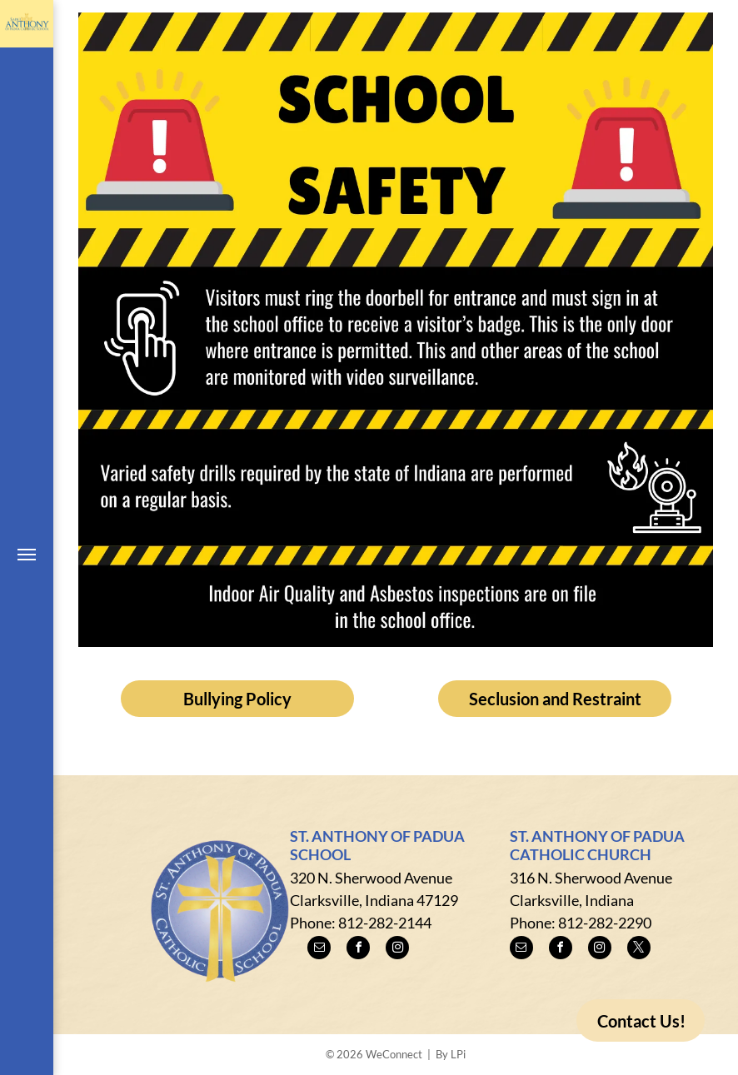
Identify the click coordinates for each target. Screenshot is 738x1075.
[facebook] (358, 949)
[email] (319, 949)
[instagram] (397, 949)
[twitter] (639, 949)
